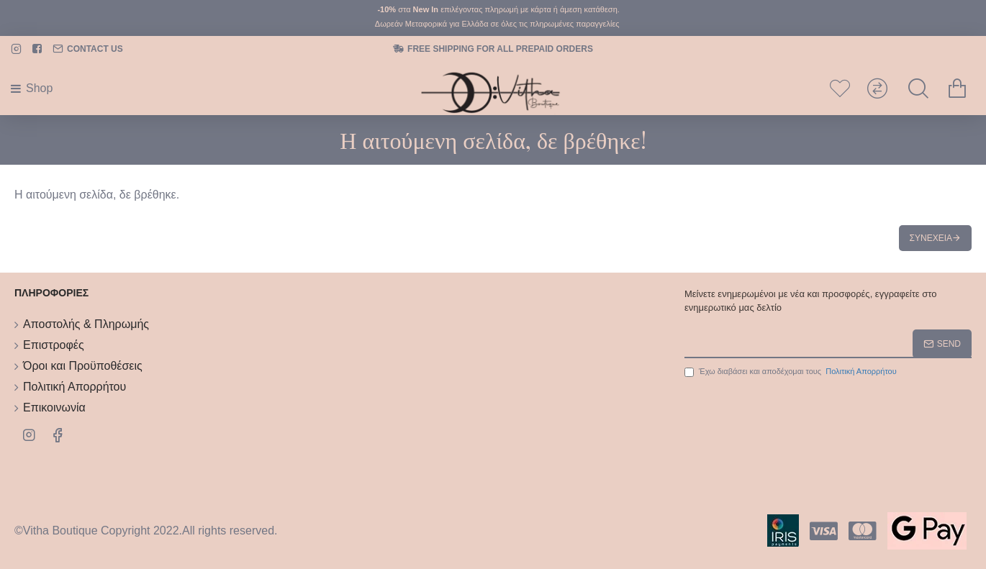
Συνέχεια (931, 238)
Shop (39, 88)
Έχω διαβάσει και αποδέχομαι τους (791, 371)
